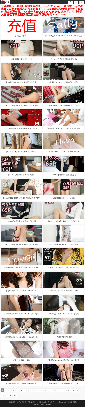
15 (60, 390)
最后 (15, 395)
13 (50, 390)
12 (46, 390)
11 (41, 390)
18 (73, 390)
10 (37, 390)
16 (64, 390)
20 (3, 395)
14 (55, 390)
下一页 (9, 395)
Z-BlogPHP (47, 405)
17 (69, 390)
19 (78, 390)
